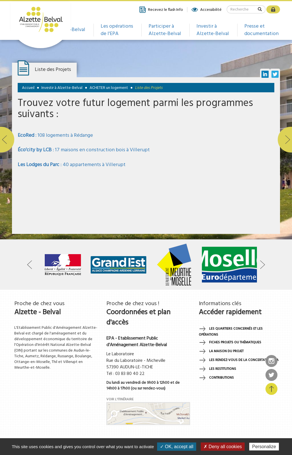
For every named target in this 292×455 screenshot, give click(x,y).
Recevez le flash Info (161, 9)
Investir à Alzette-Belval (212, 30)
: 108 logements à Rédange (55, 135)
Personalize (264, 446)
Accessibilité (206, 9)
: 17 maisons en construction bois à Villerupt (84, 150)
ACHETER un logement (109, 88)
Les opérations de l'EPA (117, 30)
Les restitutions (222, 369)
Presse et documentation (261, 30)
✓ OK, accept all (176, 446)
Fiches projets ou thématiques (235, 342)
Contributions (221, 378)
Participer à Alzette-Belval (165, 30)
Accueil (28, 88)
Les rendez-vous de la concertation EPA (244, 360)
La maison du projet (226, 351)
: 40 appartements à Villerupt (71, 165)
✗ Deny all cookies (223, 446)
